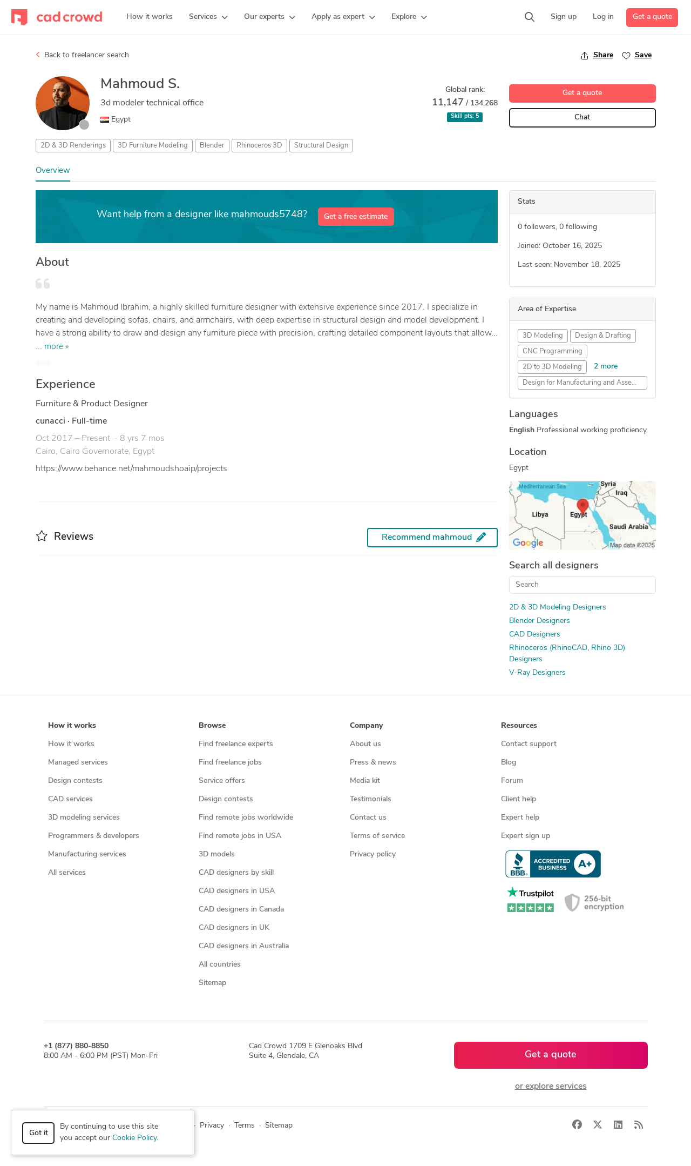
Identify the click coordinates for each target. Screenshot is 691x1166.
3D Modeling (543, 335)
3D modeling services (84, 818)
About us (365, 744)
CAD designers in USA (237, 891)
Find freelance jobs (230, 763)
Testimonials (370, 799)
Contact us (368, 818)
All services (67, 873)
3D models (217, 854)
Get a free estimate (356, 217)
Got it (38, 1133)
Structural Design (321, 145)
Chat (582, 117)
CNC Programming (552, 351)
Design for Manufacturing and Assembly (585, 382)
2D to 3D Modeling (552, 367)
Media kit (365, 781)
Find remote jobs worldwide (246, 818)
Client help (518, 799)
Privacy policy (373, 854)
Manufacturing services (87, 854)
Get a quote (652, 17)
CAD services (70, 799)
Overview (53, 171)
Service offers (222, 781)
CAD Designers (534, 635)
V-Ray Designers (537, 673)
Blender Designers (539, 621)
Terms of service (377, 836)
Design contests (75, 781)
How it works (71, 744)
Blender (212, 145)
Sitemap (212, 983)
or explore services (551, 1086)
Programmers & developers (93, 836)
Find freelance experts (236, 744)
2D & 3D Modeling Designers (557, 608)
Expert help (520, 818)
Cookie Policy (134, 1138)
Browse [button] (212, 726)
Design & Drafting (603, 335)
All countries (220, 965)
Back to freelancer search (82, 55)
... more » (52, 347)
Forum (512, 781)
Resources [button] (519, 726)
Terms (244, 1126)
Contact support (529, 744)
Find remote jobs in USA (240, 836)
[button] (208, 17)
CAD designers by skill (236, 873)
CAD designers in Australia (244, 946)
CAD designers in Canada (241, 910)
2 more (606, 367)
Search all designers (554, 566)
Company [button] (366, 726)
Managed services (78, 763)
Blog (508, 763)
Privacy (212, 1126)
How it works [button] (72, 726)
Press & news (373, 763)
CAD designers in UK (234, 928)
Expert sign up (525, 836)
